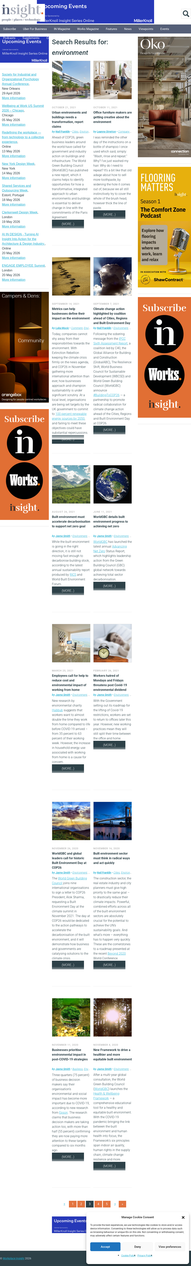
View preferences (170, 1247)
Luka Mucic (62, 328)
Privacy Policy (144, 1255)
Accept (105, 1247)
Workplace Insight (13, 1258)
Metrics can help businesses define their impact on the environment (71, 313)
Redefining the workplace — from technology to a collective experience (23, 137)
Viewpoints (146, 29)
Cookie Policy (128, 1255)
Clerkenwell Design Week (19, 212)
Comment (77, 328)
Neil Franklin (62, 131)
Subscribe (9, 29)
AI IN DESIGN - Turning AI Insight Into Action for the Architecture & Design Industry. (23, 239)
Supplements (30, 38)
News (128, 29)
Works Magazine (88, 29)
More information (13, 98)
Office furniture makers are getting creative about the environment (112, 117)
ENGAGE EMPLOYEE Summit (23, 265)
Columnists (54, 38)
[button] (183, 1217)
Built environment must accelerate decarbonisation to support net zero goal (71, 521)
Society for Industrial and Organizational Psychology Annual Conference (20, 79)
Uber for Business (35, 29)
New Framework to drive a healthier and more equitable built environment (112, 1054)
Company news (127, 131)
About (89, 38)
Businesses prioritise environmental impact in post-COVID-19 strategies (70, 1054)
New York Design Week (18, 163)
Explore (73, 38)
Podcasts (9, 38)
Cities (75, 131)
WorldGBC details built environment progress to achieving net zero (110, 521)
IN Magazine (62, 29)
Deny (137, 1247)
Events (164, 29)
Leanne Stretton (106, 131)
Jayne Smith (62, 536)
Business (77, 1069)
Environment (87, 131)
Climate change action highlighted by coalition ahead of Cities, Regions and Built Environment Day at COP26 (111, 318)
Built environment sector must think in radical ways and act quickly (111, 858)
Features (111, 29)
